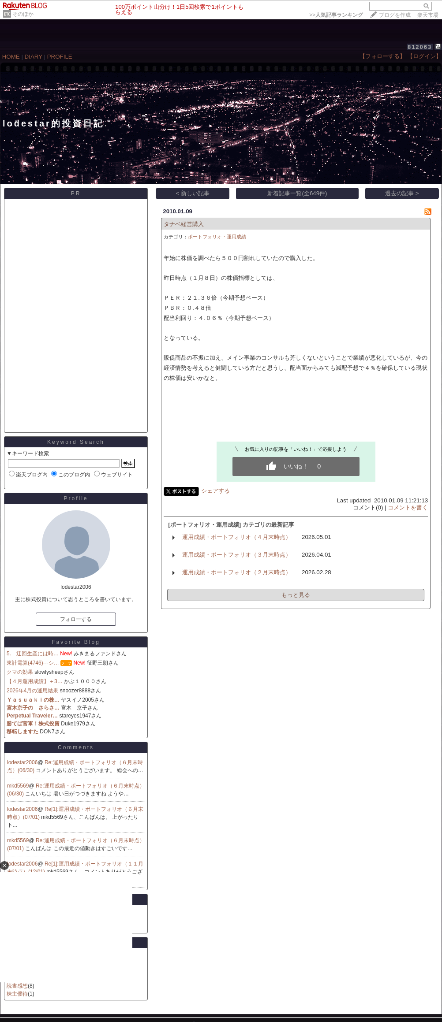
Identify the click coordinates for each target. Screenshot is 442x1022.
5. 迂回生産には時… (33, 653)
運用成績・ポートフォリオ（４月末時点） (236, 537)
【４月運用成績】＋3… (35, 681)
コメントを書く (408, 507)
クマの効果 (20, 672)
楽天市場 (427, 15)
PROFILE (59, 56)
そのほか (23, 14)
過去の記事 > (402, 193)
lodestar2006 (22, 762)
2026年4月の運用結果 (32, 691)
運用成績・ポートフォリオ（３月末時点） (236, 554)
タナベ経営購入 (184, 224)
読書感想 (17, 986)
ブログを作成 (395, 15)
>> (336, 15)
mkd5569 (18, 786)
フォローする (76, 619)
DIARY (33, 56)
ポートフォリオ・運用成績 (217, 236)
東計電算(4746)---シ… (33, 663)
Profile (76, 498)
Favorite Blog (76, 642)
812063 (420, 47)
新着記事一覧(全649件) (297, 193)
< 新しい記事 (193, 193)
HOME (11, 56)
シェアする (215, 490)
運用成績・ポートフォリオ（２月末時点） (236, 572)
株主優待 (17, 994)
